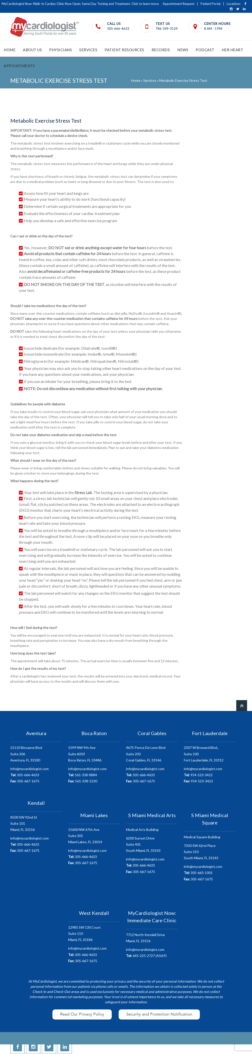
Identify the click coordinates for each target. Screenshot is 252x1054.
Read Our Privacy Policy (82, 1014)
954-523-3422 (198, 775)
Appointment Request (178, 4)
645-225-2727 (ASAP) (146, 956)
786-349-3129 (167, 29)
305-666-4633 (118, 29)
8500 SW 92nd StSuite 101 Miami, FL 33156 (23, 823)
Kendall (36, 803)
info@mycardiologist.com (29, 769)
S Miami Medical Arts (152, 815)
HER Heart (232, 50)
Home (10, 50)
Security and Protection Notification (159, 1014)
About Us (32, 50)
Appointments (19, 66)
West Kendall (94, 913)
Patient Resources (124, 50)
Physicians (60, 50)
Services (88, 50)
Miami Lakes (94, 815)
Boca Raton (94, 733)
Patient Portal (210, 4)
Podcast (205, 50)
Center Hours (217, 24)
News (182, 50)
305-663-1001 (198, 873)
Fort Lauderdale (210, 733)
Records (161, 50)
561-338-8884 (82, 775)
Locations (233, 4)
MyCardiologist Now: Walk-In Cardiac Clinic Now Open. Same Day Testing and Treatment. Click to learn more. (80, 4)
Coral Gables (152, 733)
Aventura (36, 733)
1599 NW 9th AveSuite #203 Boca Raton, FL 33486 (84, 753)
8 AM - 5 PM (213, 29)
